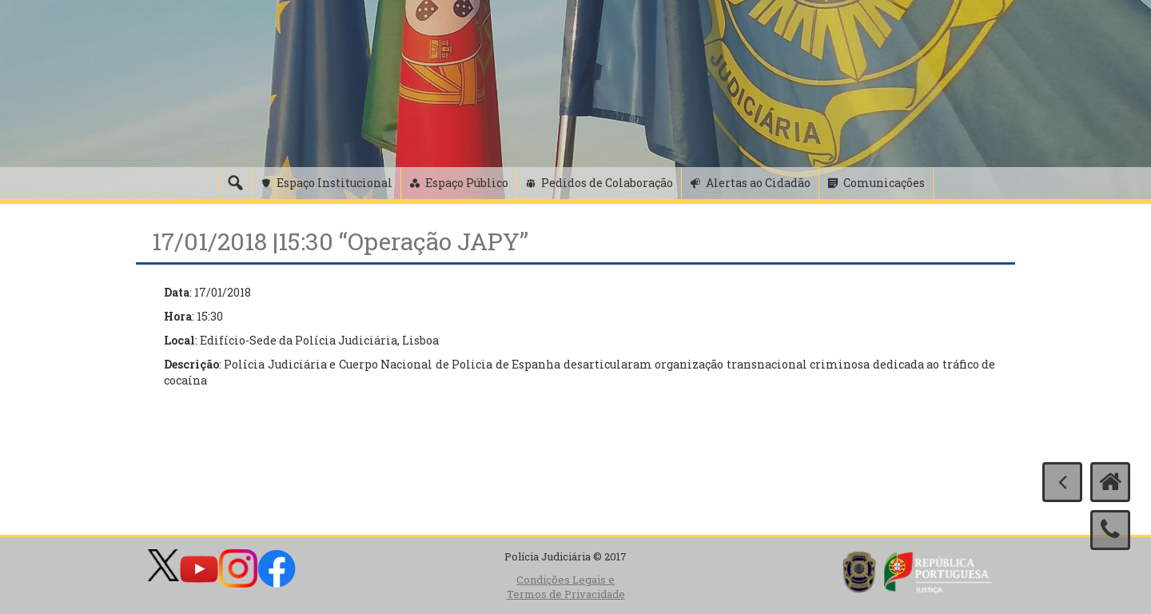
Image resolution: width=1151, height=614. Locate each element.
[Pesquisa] (235, 183)
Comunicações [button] (884, 182)
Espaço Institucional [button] (334, 182)
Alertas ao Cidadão (758, 182)
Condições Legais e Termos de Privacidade (566, 587)
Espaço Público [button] (466, 182)
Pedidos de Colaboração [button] (607, 182)
